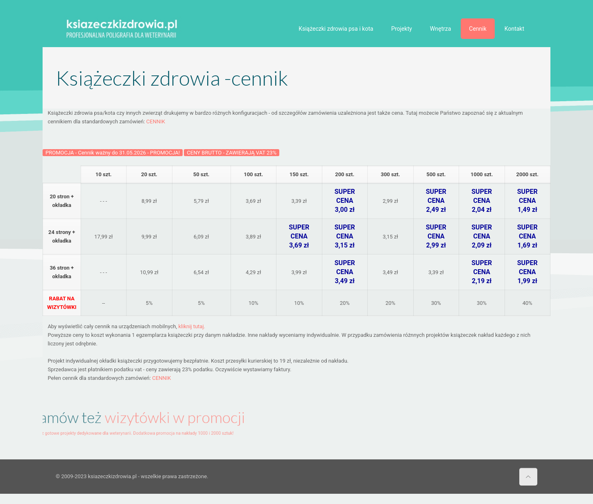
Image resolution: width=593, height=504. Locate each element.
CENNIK (155, 121)
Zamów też (135, 419)
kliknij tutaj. (192, 326)
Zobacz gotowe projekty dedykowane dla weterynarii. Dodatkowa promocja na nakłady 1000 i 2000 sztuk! (131, 430)
